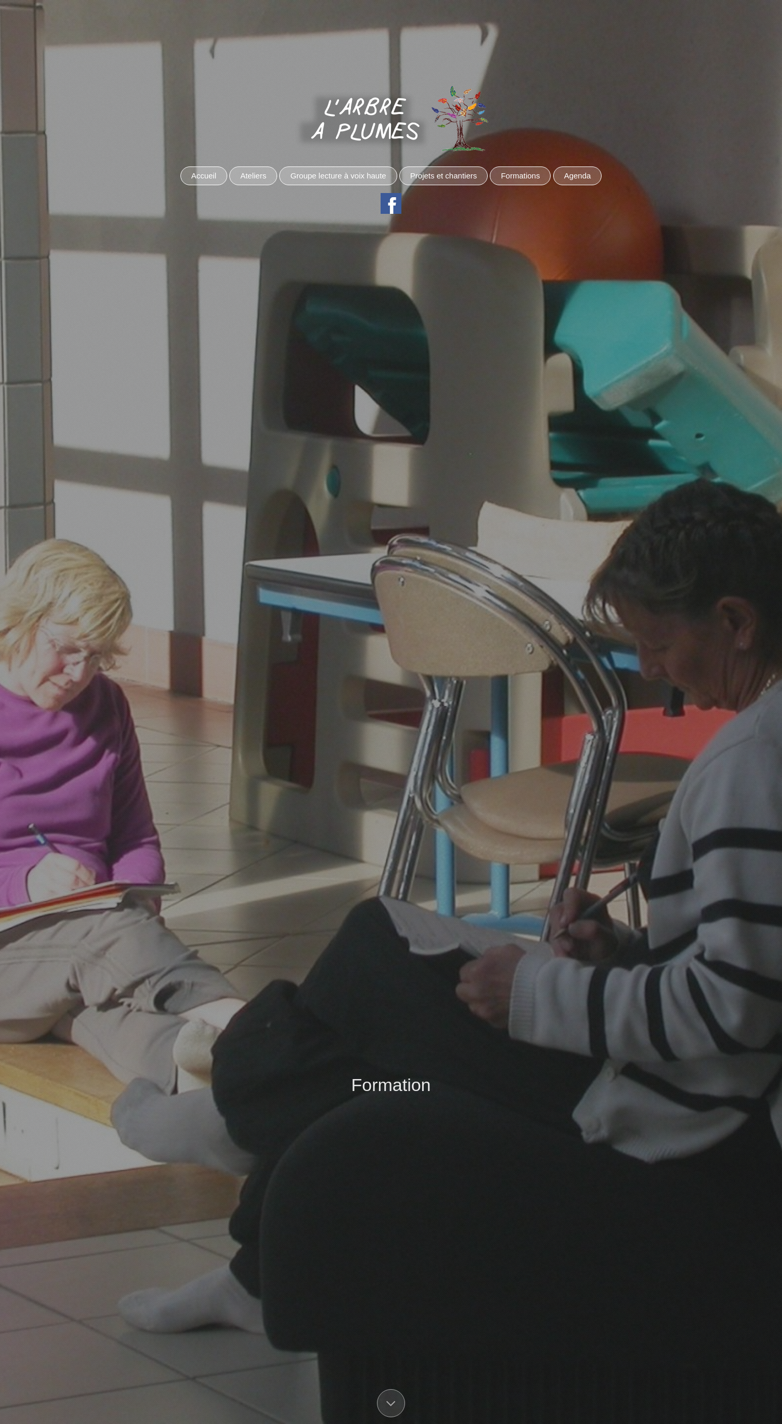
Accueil (203, 175)
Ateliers (253, 175)
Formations (520, 175)
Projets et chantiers (443, 175)
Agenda (577, 175)
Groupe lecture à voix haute (338, 175)
